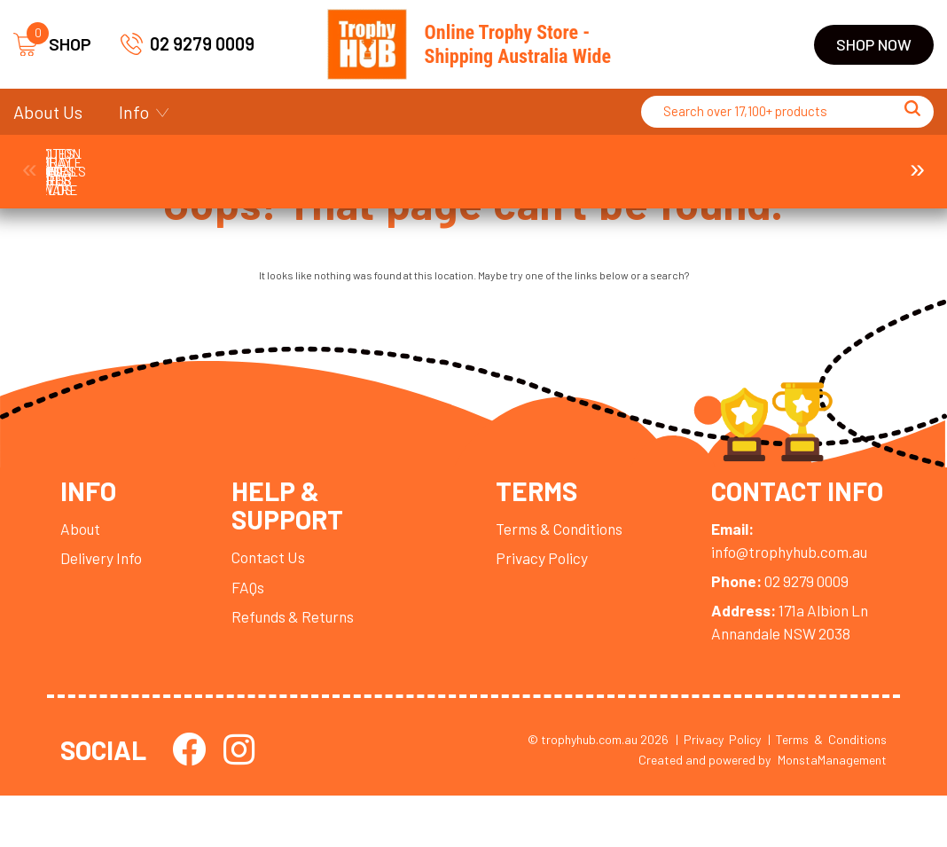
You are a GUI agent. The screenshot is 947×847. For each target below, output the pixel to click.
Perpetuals (830, 162)
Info (134, 111)
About (81, 543)
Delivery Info (102, 573)
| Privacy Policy (718, 789)
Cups (402, 162)
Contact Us (273, 574)
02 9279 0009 (187, 44)
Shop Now (874, 44)
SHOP (52, 45)
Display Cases (545, 162)
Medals (687, 162)
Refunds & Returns (300, 634)
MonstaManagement (832, 810)
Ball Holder (117, 162)
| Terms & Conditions (827, 789)
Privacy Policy (541, 573)
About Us (47, 111)
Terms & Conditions (560, 543)
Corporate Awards (259, 162)
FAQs (252, 604)
